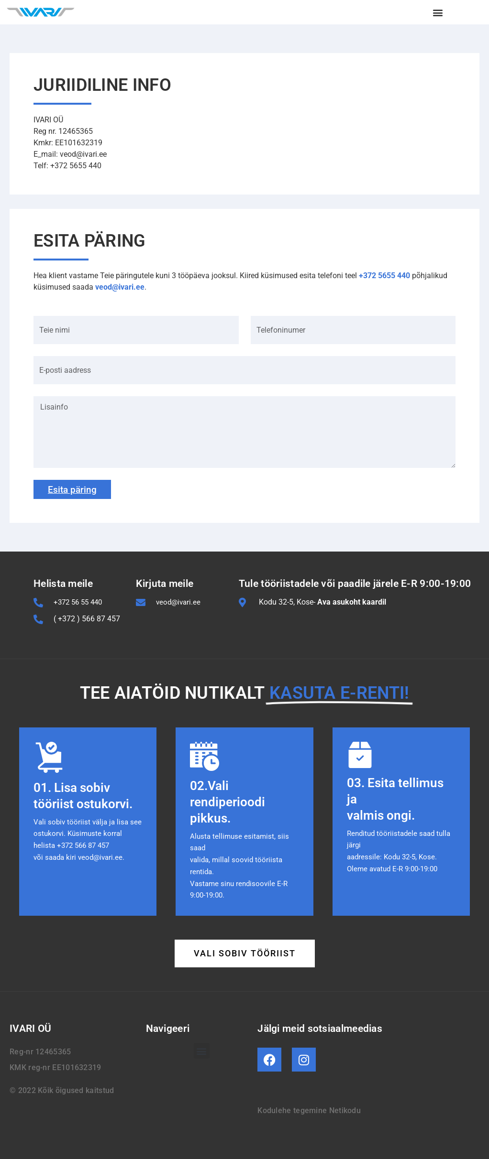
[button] (438, 12)
